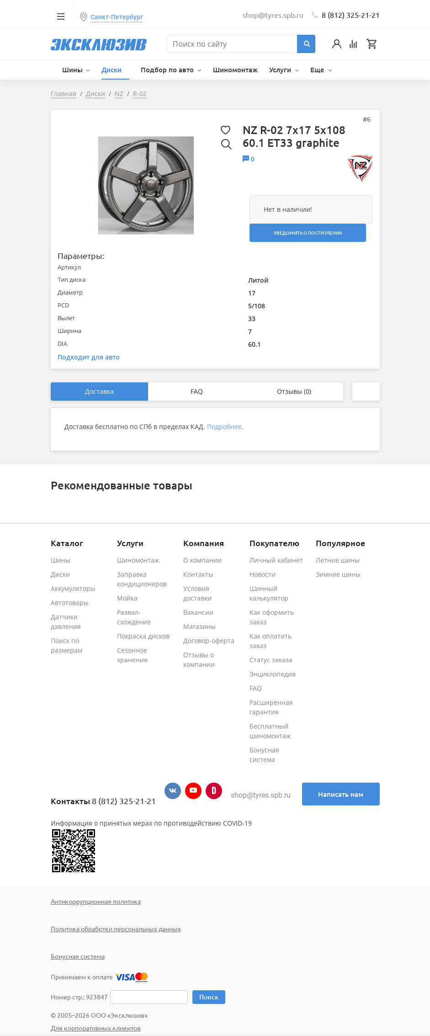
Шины (60, 560)
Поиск (208, 997)
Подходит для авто (89, 357)
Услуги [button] (281, 69)
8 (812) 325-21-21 (351, 14)
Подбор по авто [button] (168, 69)
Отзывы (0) (294, 391)
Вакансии (198, 612)
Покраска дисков (143, 636)
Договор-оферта (208, 640)
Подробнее (224, 426)
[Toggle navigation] (61, 16)
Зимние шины (338, 574)
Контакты (198, 574)
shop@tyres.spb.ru (261, 795)
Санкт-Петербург (116, 17)
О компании (202, 560)
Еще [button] (318, 69)
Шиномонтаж (235, 69)
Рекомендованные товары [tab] (121, 485)
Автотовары (70, 602)
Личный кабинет (276, 560)
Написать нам (340, 794)
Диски (60, 574)
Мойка (127, 598)
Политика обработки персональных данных (116, 928)
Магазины (199, 626)
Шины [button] (73, 69)
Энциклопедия (273, 674)
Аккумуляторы (73, 588)
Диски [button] (112, 69)
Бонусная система (78, 956)
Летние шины (338, 560)
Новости (263, 574)
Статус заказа (271, 659)
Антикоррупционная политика (96, 901)
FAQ (197, 391)
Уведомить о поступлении (308, 232)
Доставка (99, 391)
